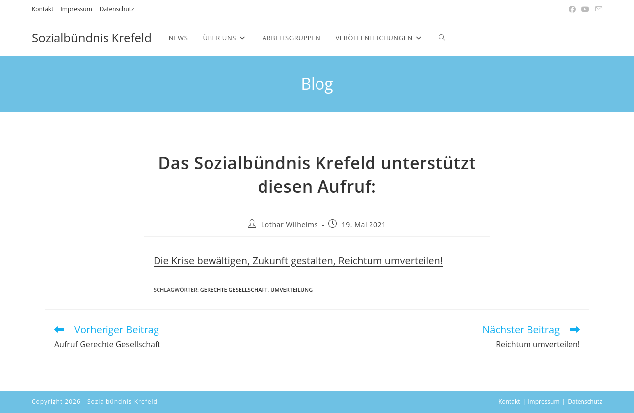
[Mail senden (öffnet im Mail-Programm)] (597, 9)
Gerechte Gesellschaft (234, 289)
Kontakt (42, 9)
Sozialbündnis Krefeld (92, 37)
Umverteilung (291, 289)
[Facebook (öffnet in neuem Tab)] (572, 9)
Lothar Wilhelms (289, 224)
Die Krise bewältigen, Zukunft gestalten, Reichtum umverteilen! (298, 260)
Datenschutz (117, 9)
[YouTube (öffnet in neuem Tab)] (585, 9)
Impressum (76, 9)
